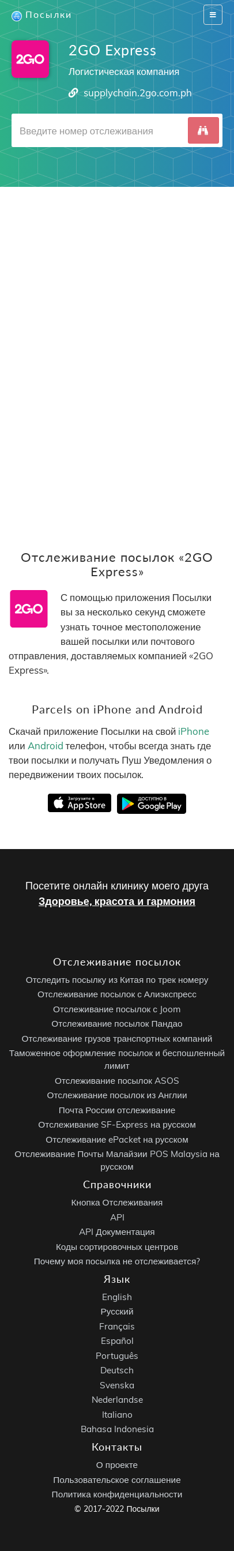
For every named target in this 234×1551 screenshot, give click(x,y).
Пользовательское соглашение (116, 1479)
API (117, 1216)
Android (45, 745)
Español (117, 1340)
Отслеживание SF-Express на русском (116, 1124)
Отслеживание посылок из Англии (117, 1095)
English (117, 1296)
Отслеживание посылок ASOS (117, 1080)
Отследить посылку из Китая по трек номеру (117, 979)
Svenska (117, 1384)
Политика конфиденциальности (117, 1494)
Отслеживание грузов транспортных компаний (117, 1037)
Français (117, 1325)
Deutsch (117, 1370)
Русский (116, 1311)
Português (117, 1355)
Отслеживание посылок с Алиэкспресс (117, 994)
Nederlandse (117, 1399)
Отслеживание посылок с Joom (117, 1008)
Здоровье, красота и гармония (117, 901)
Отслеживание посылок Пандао (116, 1023)
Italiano (117, 1414)
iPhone (193, 731)
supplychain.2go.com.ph (138, 93)
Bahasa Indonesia (117, 1429)
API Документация (116, 1231)
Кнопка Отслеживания (117, 1202)
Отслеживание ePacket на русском (117, 1138)
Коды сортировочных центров (117, 1246)
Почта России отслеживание (117, 1109)
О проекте (117, 1464)
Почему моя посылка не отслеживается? (117, 1261)
